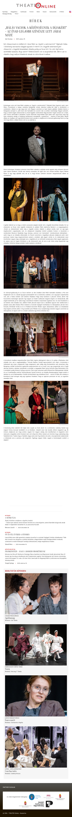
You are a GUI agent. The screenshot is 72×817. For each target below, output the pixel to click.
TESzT (16, 14)
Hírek (38, 12)
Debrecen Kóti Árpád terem (13, 667)
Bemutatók (53, 12)
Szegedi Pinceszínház (12, 616)
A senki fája (10, 518)
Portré (31, 12)
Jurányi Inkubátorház (12, 718)
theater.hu (23, 813)
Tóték (7, 669)
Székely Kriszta (15, 773)
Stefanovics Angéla (17, 722)
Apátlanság (10, 618)
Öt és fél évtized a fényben (17, 534)
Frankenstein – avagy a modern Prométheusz (25, 551)
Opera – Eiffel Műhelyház (13, 769)
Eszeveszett (10, 720)
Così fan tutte (11, 771)
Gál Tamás (14, 620)
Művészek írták (10, 549)
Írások (44, 12)
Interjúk (7, 515)
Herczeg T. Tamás (16, 671)
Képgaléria (14, 12)
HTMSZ (62, 12)
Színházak (23, 12)
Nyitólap (5, 12)
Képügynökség (7, 14)
